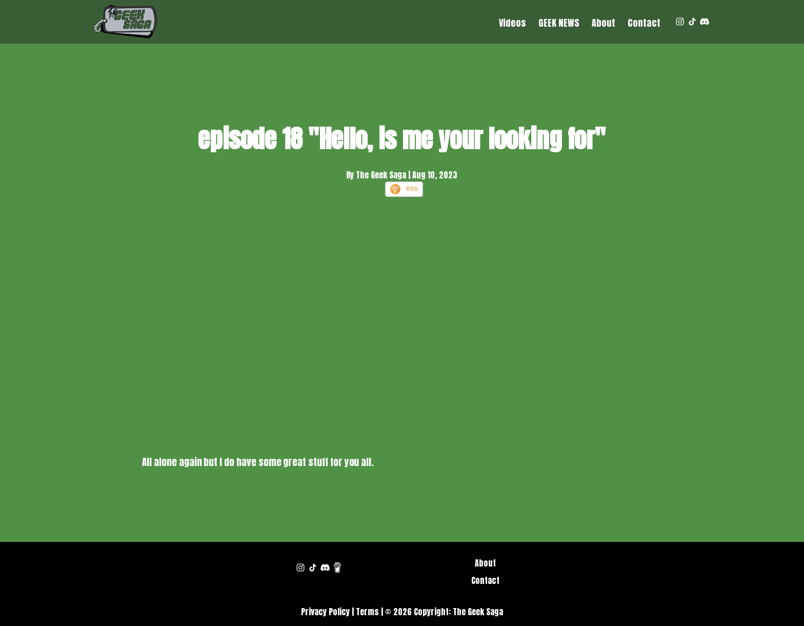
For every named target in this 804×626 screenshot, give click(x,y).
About (603, 23)
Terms (367, 611)
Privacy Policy (325, 611)
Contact (644, 23)
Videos (512, 23)
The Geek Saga (478, 611)
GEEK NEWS (558, 23)
